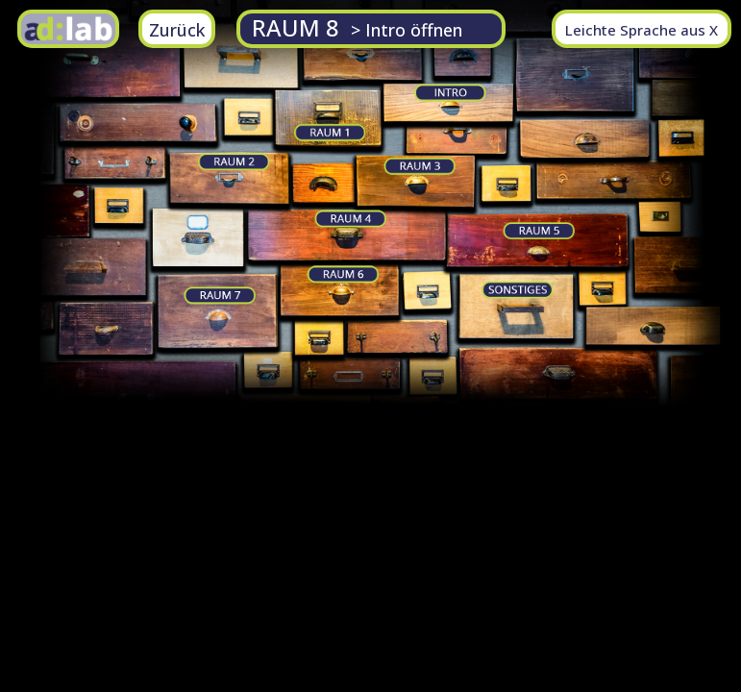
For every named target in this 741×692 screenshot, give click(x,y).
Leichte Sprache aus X (641, 29)
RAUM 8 (357, 27)
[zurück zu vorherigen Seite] (176, 29)
